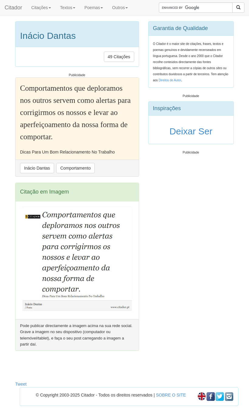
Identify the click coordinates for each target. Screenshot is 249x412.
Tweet (20, 384)
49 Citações (119, 56)
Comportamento (75, 168)
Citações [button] (41, 7)
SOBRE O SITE (171, 395)
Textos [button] (67, 7)
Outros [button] (120, 7)
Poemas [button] (93, 7)
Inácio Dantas (37, 168)
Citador (13, 8)
